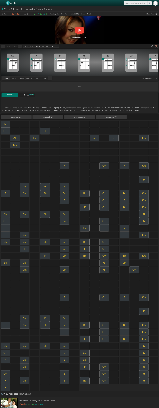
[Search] (149, 3)
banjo (37, 78)
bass (44, 78)
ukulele (21, 78)
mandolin (29, 78)
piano (14, 78)
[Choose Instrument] (50, 78)
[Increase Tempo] (20, 46)
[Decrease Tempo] (3, 46)
